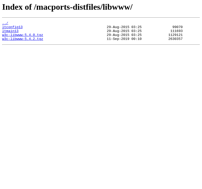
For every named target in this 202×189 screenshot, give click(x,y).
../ (5, 23)
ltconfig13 (12, 28)
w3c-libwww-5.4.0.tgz (22, 37)
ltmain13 (10, 33)
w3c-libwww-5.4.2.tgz (22, 42)
